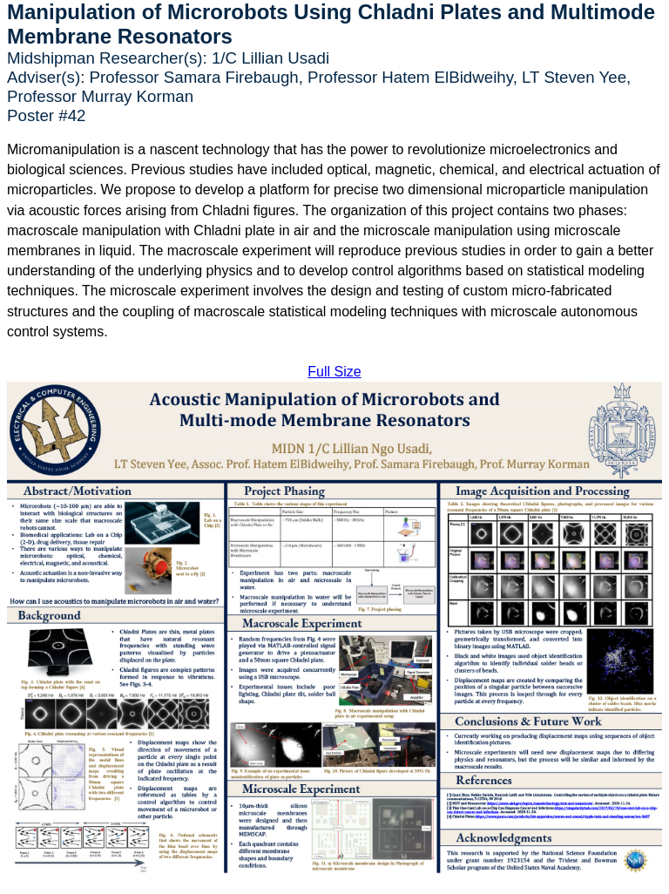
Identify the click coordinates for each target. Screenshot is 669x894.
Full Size (334, 371)
